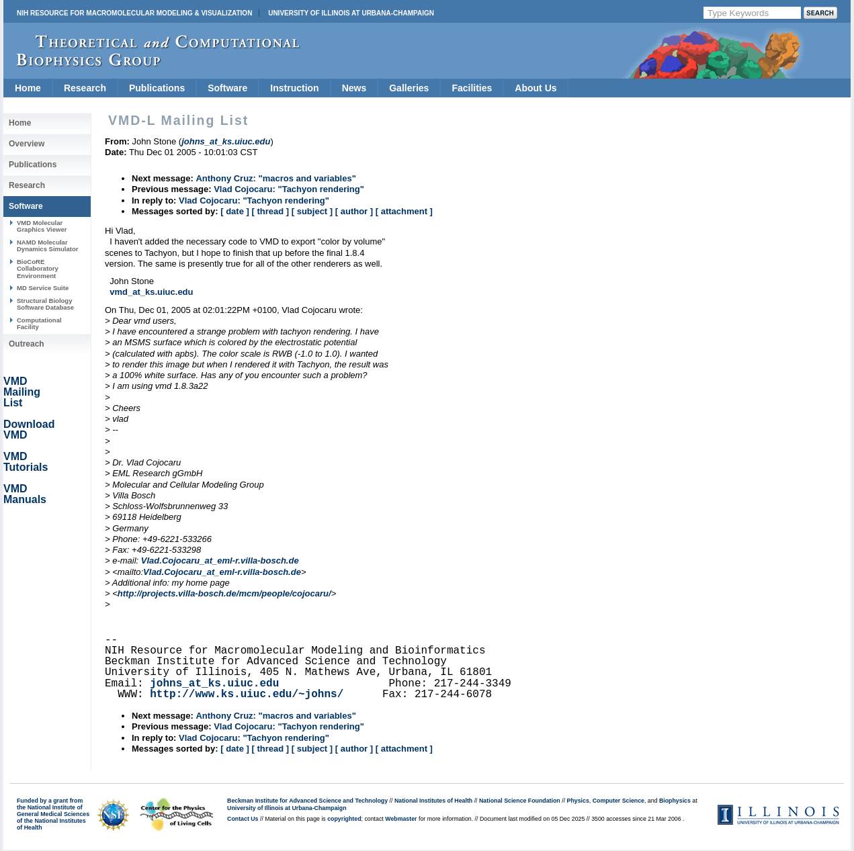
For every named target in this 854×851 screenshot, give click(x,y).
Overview (26, 143)
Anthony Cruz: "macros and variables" (275, 178)
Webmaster (401, 818)
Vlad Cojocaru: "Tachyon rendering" (289, 189)
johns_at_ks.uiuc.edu (214, 683)
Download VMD (28, 429)
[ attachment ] (404, 211)
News (354, 88)
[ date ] (234, 211)
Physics (578, 800)
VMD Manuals (24, 494)
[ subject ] (312, 211)
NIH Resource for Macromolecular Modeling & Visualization (134, 13)
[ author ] (354, 211)
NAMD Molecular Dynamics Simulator (48, 245)
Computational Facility (39, 323)
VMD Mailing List (21, 391)
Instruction (294, 88)
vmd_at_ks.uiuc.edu (151, 292)
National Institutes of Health (433, 800)
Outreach (26, 344)
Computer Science (618, 800)
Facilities (472, 88)
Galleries (409, 88)
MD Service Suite (43, 288)
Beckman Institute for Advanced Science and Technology (307, 800)
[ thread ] (270, 211)
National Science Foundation (519, 800)
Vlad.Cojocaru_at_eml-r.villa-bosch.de (220, 560)
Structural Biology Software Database (45, 304)
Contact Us (242, 818)
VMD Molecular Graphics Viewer (42, 226)
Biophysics (675, 800)
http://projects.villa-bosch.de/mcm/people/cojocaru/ (224, 593)
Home (28, 88)
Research (85, 88)
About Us (535, 88)
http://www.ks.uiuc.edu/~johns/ (246, 694)
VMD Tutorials (25, 462)
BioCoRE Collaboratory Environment (37, 268)
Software (227, 88)
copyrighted (344, 818)
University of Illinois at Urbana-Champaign (351, 13)
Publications (157, 88)
